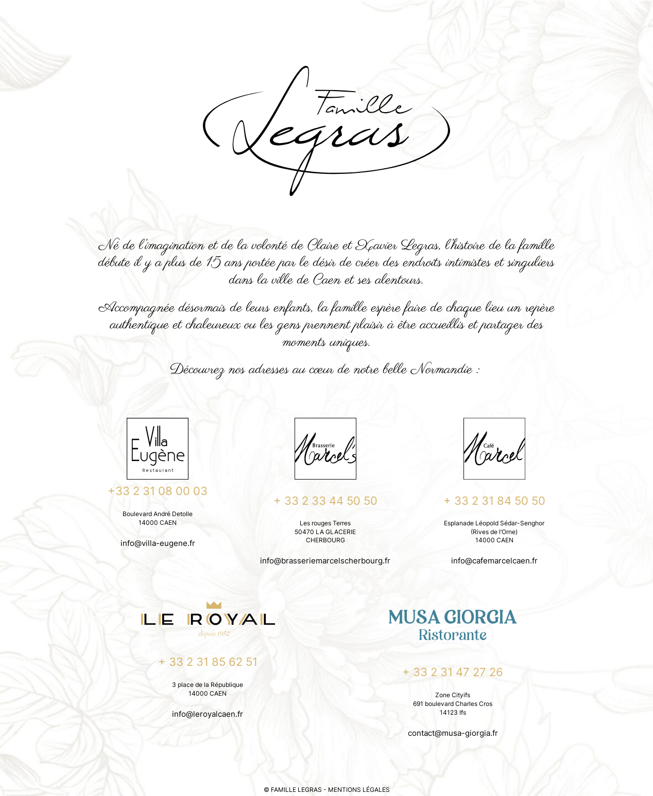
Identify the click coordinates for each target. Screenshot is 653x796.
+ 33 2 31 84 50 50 (494, 500)
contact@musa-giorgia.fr (453, 733)
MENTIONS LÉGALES (359, 789)
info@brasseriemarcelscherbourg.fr (325, 560)
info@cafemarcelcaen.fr (494, 560)
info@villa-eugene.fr (158, 543)
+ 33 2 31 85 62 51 (207, 661)
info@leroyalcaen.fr (207, 714)
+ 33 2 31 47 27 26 (452, 672)
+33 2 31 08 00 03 (158, 491)
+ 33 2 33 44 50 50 (325, 500)
